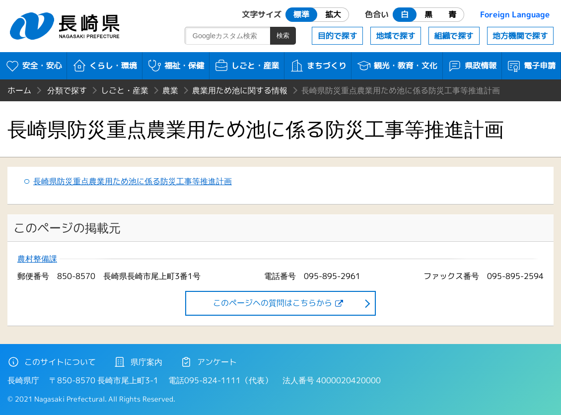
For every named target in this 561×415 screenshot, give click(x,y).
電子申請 (531, 65)
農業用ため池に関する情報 (239, 90)
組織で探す (454, 35)
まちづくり (318, 65)
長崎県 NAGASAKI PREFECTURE (66, 26)
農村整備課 (37, 259)
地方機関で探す (520, 35)
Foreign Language (515, 14)
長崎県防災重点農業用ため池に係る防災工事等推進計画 (132, 181)
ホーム (19, 90)
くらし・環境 (104, 65)
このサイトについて (51, 362)
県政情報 (471, 65)
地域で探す (396, 35)
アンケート (208, 362)
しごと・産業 (246, 65)
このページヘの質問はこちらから (272, 302)
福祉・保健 (175, 65)
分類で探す (67, 90)
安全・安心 (33, 65)
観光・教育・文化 (396, 65)
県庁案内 (138, 362)
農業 (170, 90)
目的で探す (337, 35)
